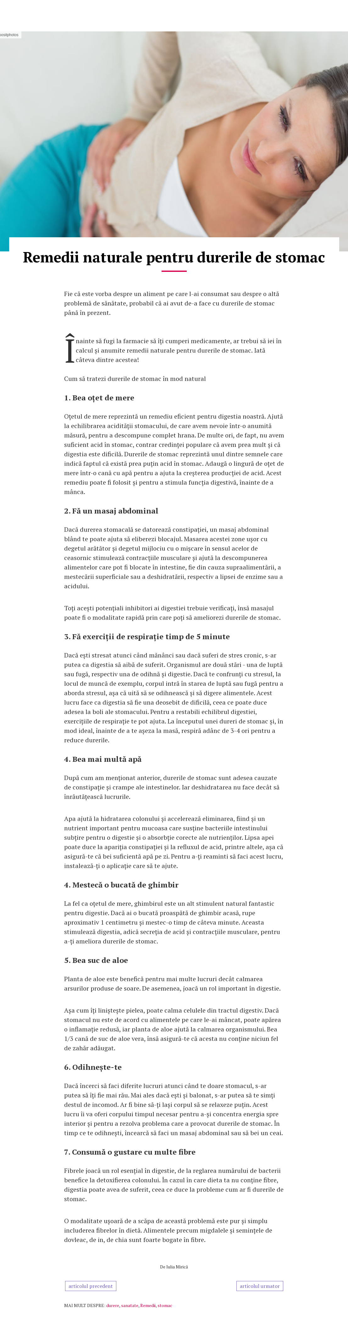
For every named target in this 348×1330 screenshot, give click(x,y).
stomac (164, 1305)
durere (112, 1305)
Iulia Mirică (177, 1267)
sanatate (129, 1305)
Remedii (148, 1305)
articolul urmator (260, 1286)
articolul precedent (91, 1286)
